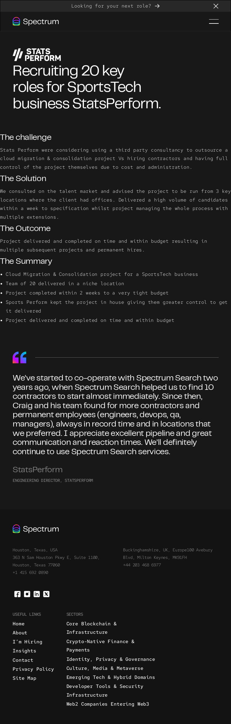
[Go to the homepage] (36, 528)
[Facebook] (17, 593)
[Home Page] (36, 21)
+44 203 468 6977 (142, 565)
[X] (46, 593)
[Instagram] (27, 593)
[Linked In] (36, 593)
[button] (216, 6)
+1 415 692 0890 (30, 572)
